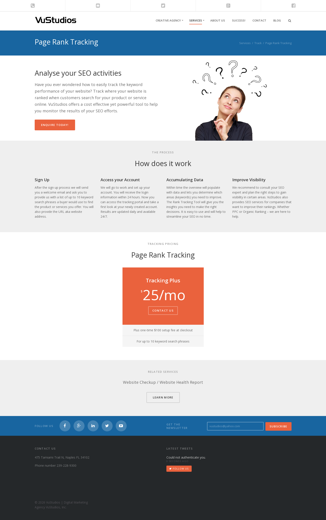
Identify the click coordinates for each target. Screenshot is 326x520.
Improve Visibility (249, 179)
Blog (277, 20)
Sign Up (42, 179)
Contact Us (163, 310)
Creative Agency (168, 20)
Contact (259, 20)
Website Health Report (181, 382)
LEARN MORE (163, 397)
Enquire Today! (55, 125)
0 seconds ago (177, 461)
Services (195, 20)
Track (258, 43)
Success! (238, 20)
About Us (217, 20)
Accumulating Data (184, 179)
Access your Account (120, 179)
